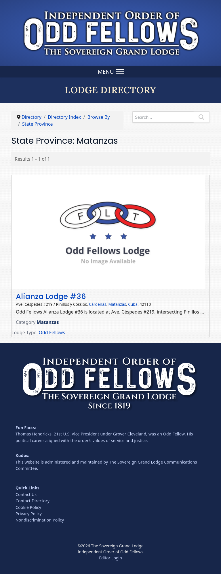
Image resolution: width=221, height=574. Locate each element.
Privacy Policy (29, 513)
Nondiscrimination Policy (40, 520)
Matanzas (117, 304)
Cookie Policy (28, 507)
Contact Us (26, 494)
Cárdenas (97, 304)
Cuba (133, 304)
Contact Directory (32, 500)
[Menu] (110, 71)
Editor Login (110, 558)
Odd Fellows (52, 332)
